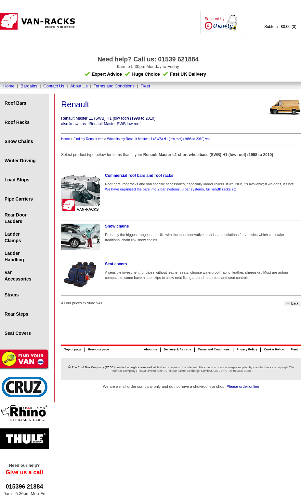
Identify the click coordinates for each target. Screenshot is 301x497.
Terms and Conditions (114, 86)
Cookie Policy (274, 349)
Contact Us (53, 86)
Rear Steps (16, 314)
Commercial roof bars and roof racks (139, 175)
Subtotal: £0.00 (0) (280, 26)
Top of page (72, 349)
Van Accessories (18, 275)
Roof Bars (15, 103)
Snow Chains (19, 141)
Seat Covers (18, 333)
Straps (12, 294)
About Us (78, 86)
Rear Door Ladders (16, 218)
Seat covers (116, 264)
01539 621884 (178, 59)
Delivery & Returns (177, 349)
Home (9, 86)
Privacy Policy (247, 349)
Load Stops (17, 179)
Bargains (28, 86)
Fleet (145, 86)
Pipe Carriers (19, 199)
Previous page (98, 349)
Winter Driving (20, 160)
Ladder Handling (14, 256)
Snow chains (117, 226)
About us (150, 349)
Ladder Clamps (13, 237)
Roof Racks (17, 122)
